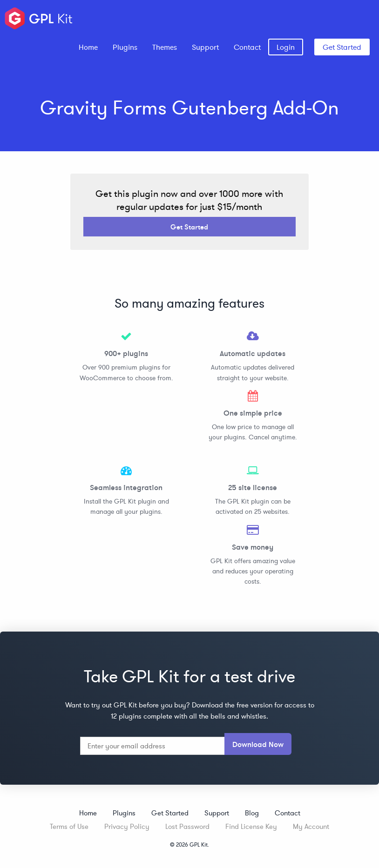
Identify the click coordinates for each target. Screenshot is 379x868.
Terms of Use (69, 826)
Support (205, 47)
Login (286, 47)
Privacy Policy (126, 826)
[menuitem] (88, 47)
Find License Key (251, 826)
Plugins (125, 47)
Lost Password (187, 826)
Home (88, 47)
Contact (247, 47)
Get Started (342, 47)
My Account (311, 826)
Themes (164, 47)
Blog (252, 812)
